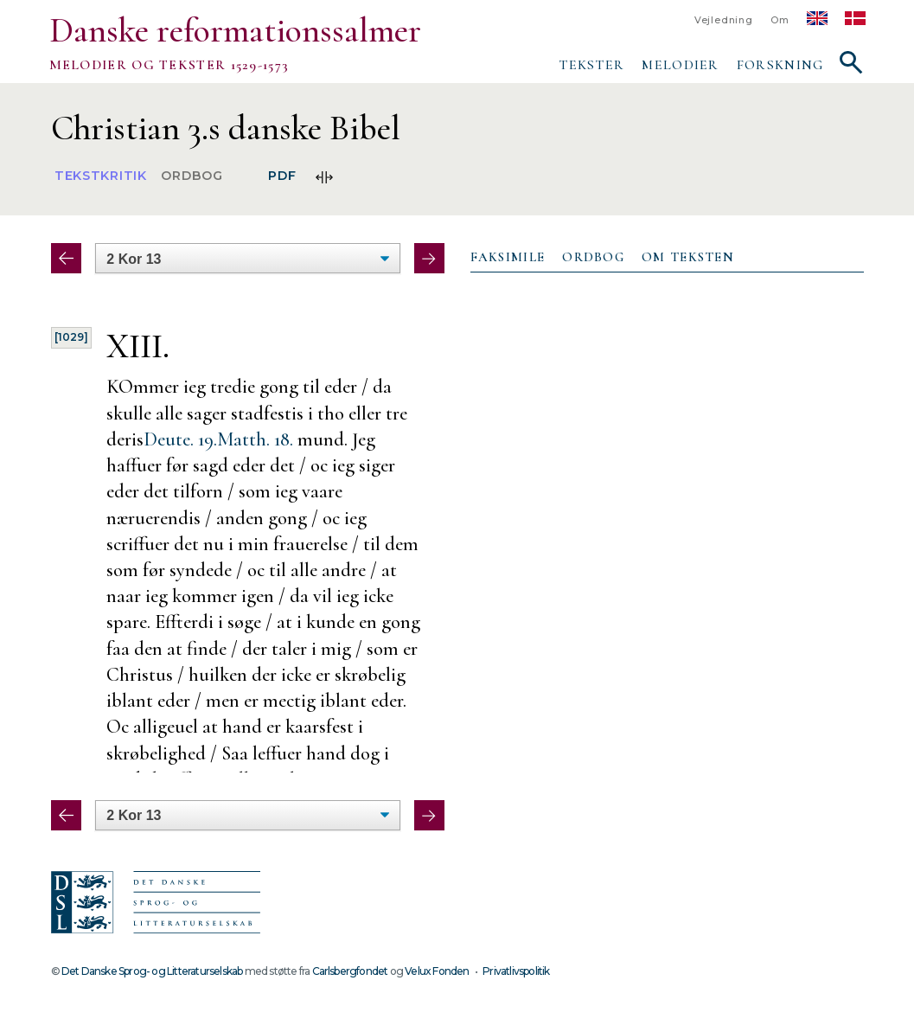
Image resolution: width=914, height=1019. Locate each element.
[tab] (508, 257)
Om (779, 20)
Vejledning (723, 20)
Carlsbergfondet (350, 971)
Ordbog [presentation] (593, 257)
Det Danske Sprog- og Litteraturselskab (151, 971)
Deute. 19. (180, 439)
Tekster (591, 65)
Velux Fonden (437, 971)
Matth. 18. (255, 439)
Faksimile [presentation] (508, 257)
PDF (282, 176)
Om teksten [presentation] (688, 257)
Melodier (680, 65)
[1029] (71, 336)
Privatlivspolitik (516, 971)
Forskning (780, 65)
